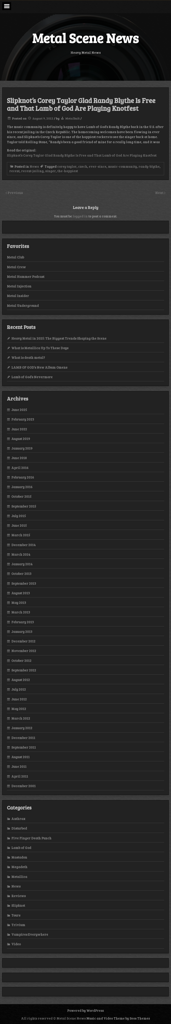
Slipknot (18, 905)
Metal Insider (18, 295)
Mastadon (19, 857)
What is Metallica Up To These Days (39, 348)
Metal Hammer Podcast (25, 276)
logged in (80, 216)
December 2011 (23, 737)
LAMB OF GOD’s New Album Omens (39, 367)
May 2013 (18, 602)
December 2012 (23, 641)
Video (16, 944)
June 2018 (19, 458)
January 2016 (22, 487)
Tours (15, 915)
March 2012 (20, 718)
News (34, 166)
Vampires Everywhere (29, 934)
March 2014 (20, 554)
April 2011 (19, 776)
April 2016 (19, 467)
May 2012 (18, 708)
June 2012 (19, 699)
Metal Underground (23, 305)
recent (14, 171)
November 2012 (23, 650)
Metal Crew (16, 267)
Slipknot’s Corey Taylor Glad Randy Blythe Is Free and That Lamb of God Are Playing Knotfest (82, 155)
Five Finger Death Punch (31, 838)
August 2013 (20, 593)
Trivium (18, 925)
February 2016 (22, 477)
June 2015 (19, 525)
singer (50, 171)
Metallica (19, 876)
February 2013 (22, 622)
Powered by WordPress (85, 1010)
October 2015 (21, 496)
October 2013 (21, 573)
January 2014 (22, 564)
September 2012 (23, 670)
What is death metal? (28, 357)
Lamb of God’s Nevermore (32, 377)
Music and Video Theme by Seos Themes (118, 1018)
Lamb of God (21, 847)
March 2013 (20, 612)
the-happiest (67, 171)
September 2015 (23, 506)
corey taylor (67, 166)
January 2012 (21, 728)
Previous (15, 192)
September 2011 (23, 747)
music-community (122, 166)
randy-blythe (149, 166)
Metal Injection (19, 286)
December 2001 (23, 786)
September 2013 (23, 583)
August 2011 (20, 757)
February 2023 (22, 419)
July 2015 (18, 516)
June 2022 (19, 429)
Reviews (18, 896)
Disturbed (19, 828)
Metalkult (72, 118)
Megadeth (19, 867)
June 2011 (18, 766)
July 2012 (18, 689)
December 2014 (23, 545)
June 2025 (19, 409)
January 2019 (22, 448)
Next (159, 192)
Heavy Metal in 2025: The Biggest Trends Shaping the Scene (58, 338)
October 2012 (21, 660)
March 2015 (20, 535)
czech (82, 166)
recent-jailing (32, 171)
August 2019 (20, 438)
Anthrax (18, 818)
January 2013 (21, 631)
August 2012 (20, 679)
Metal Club (15, 257)
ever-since (97, 166)
